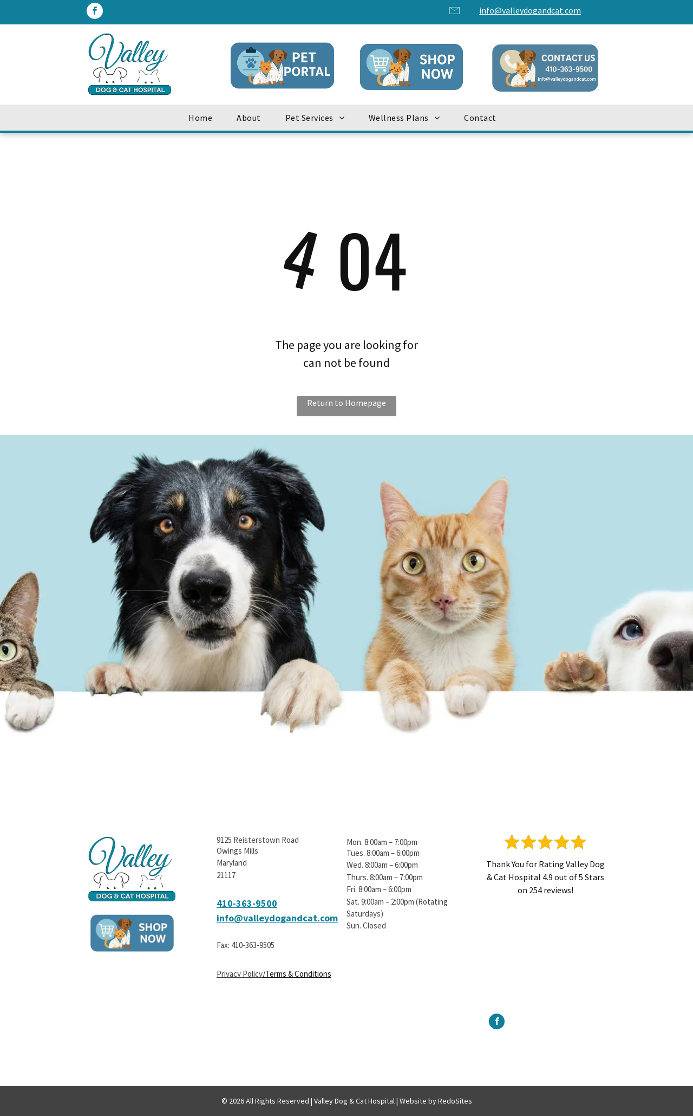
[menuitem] (204, 118)
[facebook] (95, 12)
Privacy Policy (240, 974)
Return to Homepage (346, 402)
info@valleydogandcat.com (530, 10)
